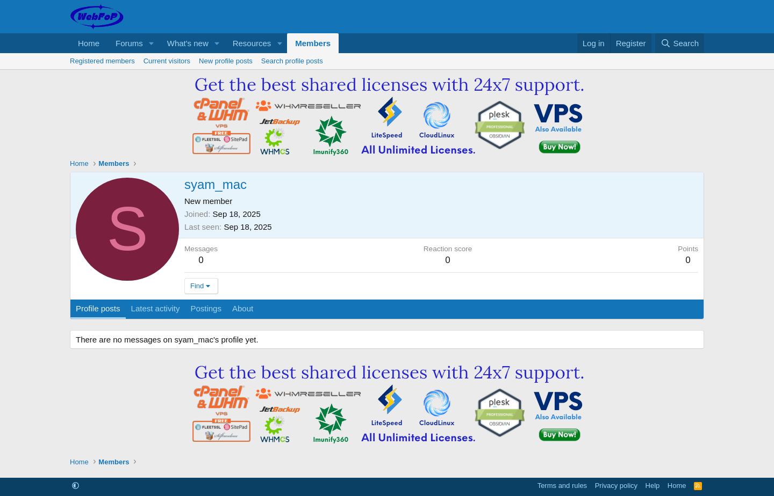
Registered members (102, 61)
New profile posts (226, 61)
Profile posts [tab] (98, 308)
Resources (252, 43)
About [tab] (242, 308)
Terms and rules (562, 486)
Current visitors (167, 61)
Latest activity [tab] (155, 308)
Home (88, 43)
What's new (188, 43)
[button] (151, 43)
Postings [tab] (205, 308)
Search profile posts (292, 61)
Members (313, 43)
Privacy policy (616, 486)
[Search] (679, 43)
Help (653, 486)
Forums (129, 43)
